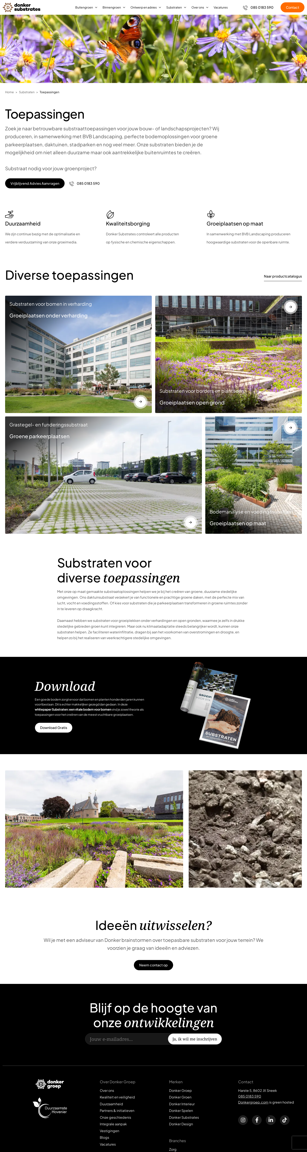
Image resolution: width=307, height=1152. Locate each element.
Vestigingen (109, 1131)
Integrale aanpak (113, 1124)
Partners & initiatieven (117, 1110)
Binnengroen (112, 7)
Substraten (174, 7)
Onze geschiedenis (115, 1117)
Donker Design (181, 1124)
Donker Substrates (184, 1117)
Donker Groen (180, 1097)
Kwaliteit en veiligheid (117, 1097)
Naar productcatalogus (283, 276)
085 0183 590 (249, 1096)
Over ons (197, 7)
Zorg (173, 1149)
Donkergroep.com (253, 1102)
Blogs (104, 1137)
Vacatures (221, 7)
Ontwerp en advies (143, 7)
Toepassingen (49, 92)
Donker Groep (180, 1090)
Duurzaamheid (111, 1104)
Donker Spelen (181, 1110)
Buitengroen (84, 7)
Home (9, 92)
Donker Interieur (182, 1104)
